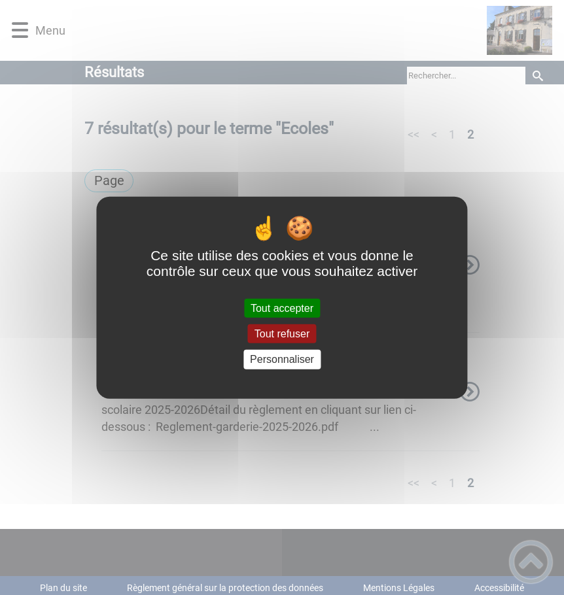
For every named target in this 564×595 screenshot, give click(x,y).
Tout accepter (282, 308)
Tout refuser (282, 333)
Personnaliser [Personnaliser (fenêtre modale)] (282, 359)
